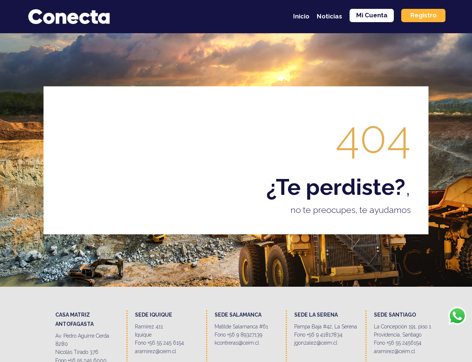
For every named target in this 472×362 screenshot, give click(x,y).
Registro (423, 15)
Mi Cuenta (372, 15)
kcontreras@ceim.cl (237, 343)
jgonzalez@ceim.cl (315, 343)
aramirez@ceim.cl (155, 351)
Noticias (329, 16)
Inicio (301, 16)
